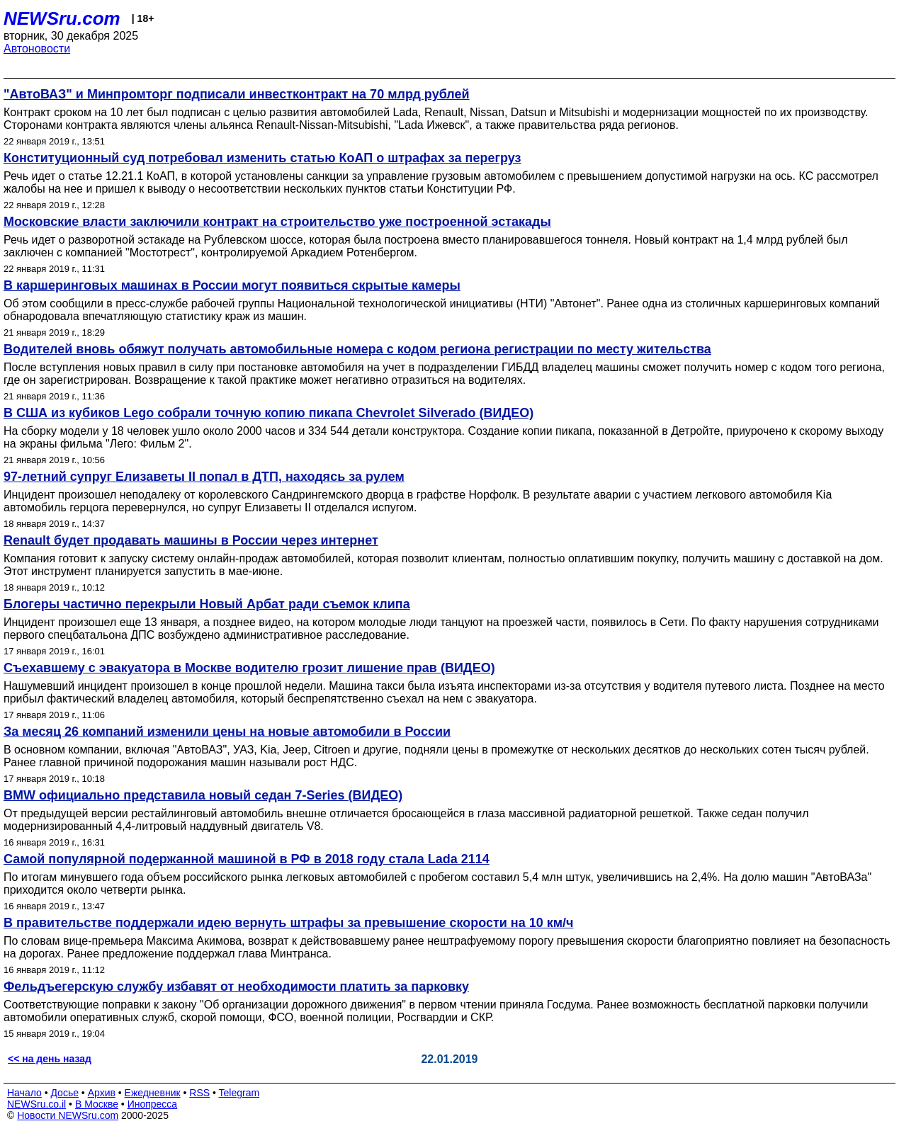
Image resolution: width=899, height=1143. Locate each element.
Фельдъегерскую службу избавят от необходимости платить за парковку (236, 986)
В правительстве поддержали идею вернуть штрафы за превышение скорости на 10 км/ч (289, 923)
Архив (101, 1092)
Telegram (239, 1092)
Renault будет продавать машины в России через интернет (191, 540)
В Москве (96, 1104)
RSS (199, 1092)
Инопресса (153, 1104)
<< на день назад (49, 1058)
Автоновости (37, 48)
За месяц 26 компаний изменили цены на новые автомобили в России (227, 731)
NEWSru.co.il (36, 1104)
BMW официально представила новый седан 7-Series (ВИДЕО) (203, 795)
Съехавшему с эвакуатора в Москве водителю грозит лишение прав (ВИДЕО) (249, 668)
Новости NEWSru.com (67, 1115)
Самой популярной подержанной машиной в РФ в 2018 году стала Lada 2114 (247, 859)
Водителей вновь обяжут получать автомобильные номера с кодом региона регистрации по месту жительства (357, 349)
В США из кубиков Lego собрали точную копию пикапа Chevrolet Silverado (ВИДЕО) (268, 413)
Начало (24, 1092)
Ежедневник (153, 1092)
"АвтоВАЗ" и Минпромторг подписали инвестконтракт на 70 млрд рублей (237, 94)
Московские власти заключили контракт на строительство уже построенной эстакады (277, 222)
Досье (64, 1092)
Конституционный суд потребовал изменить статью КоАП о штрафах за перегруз (262, 158)
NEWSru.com (62, 18)
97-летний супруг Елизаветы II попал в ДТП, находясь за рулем (204, 477)
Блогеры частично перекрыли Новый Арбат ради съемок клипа (207, 604)
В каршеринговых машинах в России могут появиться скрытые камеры (232, 285)
